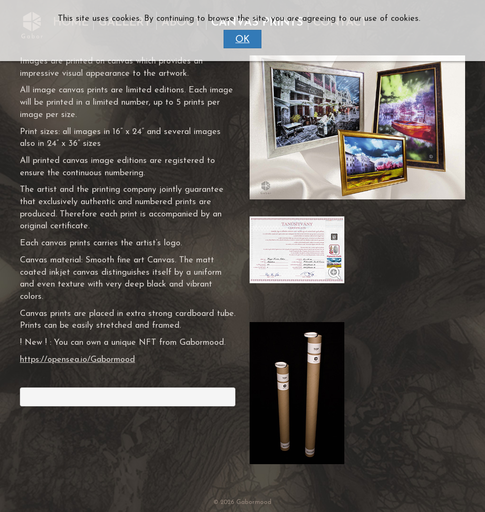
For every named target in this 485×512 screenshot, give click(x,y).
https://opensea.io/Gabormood (77, 359)
